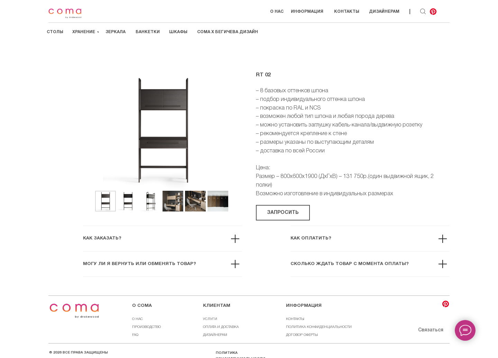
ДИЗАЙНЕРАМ (215, 335)
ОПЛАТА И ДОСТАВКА (221, 327)
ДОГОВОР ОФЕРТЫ (302, 335)
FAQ (135, 335)
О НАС (137, 319)
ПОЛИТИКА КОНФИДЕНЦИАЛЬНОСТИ (319, 327)
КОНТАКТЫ (295, 319)
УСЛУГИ (210, 319)
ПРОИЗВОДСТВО (146, 327)
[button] (283, 212)
